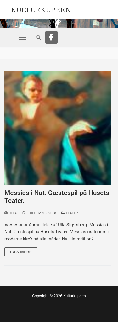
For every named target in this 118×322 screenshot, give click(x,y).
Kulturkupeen (40, 9)
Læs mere (21, 252)
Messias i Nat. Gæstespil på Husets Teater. (56, 197)
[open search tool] (38, 37)
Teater (69, 213)
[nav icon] (22, 37)
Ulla (10, 213)
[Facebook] (51, 37)
